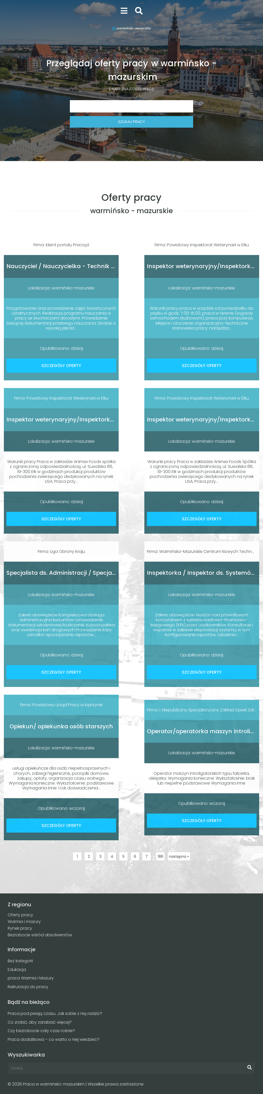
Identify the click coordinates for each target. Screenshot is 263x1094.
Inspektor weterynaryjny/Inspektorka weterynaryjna (81, 419)
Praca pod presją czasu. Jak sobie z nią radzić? (55, 1013)
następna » (179, 856)
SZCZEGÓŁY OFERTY (61, 366)
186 (160, 856)
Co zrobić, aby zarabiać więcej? (40, 1022)
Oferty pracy (20, 915)
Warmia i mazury (24, 922)
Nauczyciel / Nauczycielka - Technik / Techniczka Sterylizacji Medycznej (108, 266)
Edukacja (17, 970)
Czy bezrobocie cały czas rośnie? (41, 1031)
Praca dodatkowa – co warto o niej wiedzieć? (53, 1039)
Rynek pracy (20, 928)
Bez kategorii (20, 961)
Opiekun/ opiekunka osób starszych (61, 726)
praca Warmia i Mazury (31, 978)
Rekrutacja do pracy (28, 987)
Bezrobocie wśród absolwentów (40, 935)
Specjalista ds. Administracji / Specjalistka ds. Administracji (91, 573)
